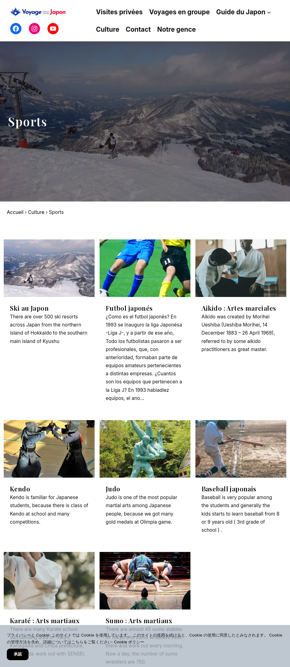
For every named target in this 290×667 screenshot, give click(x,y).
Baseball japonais (229, 488)
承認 (18, 654)
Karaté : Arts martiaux (44, 620)
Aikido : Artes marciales (239, 308)
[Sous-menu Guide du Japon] (269, 12)
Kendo (20, 488)
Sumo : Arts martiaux (139, 620)
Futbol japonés (129, 308)
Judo (113, 488)
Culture (36, 212)
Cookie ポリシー (129, 642)
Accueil (15, 212)
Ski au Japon (29, 308)
